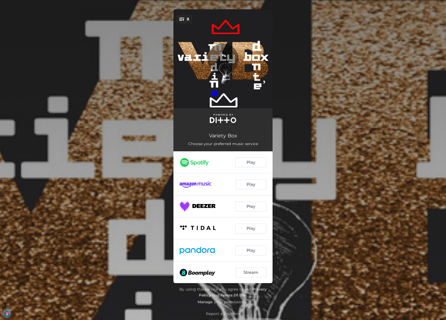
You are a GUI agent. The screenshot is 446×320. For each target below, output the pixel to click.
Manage (205, 302)
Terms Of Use (234, 295)
